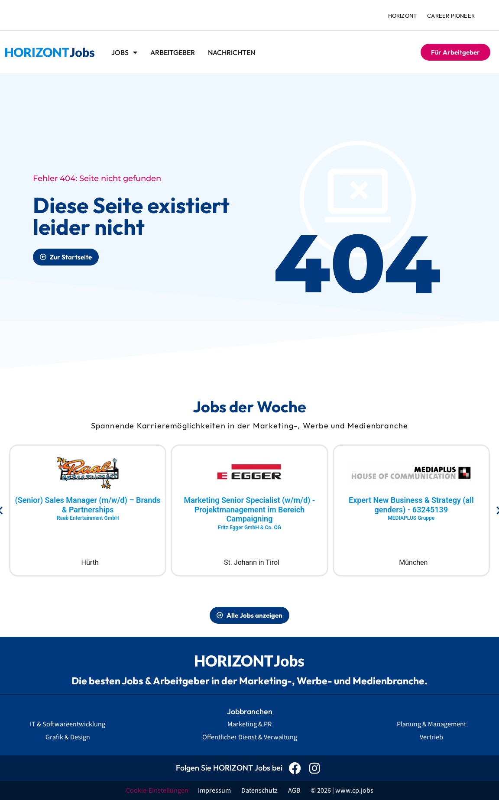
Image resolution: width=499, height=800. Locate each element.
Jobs (124, 52)
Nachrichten (231, 52)
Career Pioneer (451, 15)
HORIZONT (402, 15)
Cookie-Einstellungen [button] (157, 790)
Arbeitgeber (172, 52)
